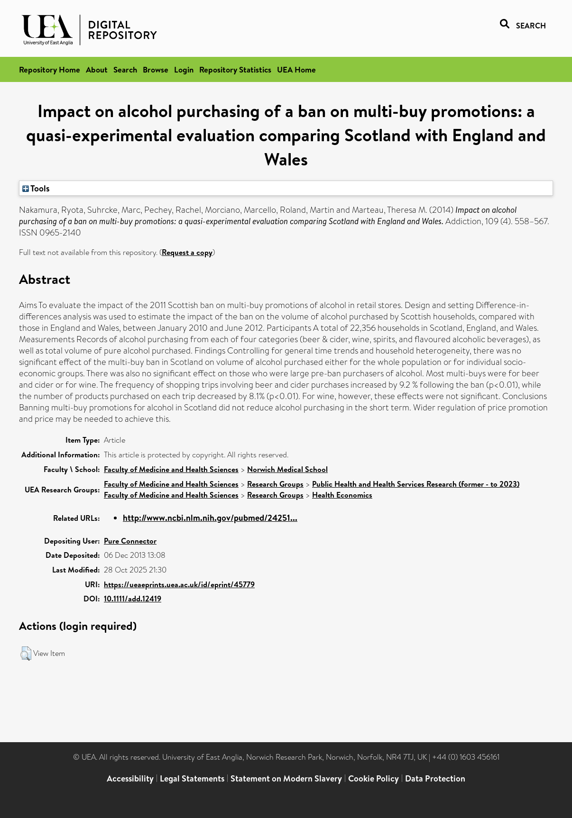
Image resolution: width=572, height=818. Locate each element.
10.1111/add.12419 (132, 598)
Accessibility (130, 778)
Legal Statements (192, 778)
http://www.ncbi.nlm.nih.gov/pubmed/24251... (210, 518)
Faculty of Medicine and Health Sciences (171, 469)
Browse (155, 69)
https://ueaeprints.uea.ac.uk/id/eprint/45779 (179, 584)
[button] (25, 653)
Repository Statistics (235, 69)
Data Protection (435, 778)
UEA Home (296, 69)
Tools (36, 188)
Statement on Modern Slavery (286, 778)
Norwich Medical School (287, 469)
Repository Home (49, 69)
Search (125, 69)
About (97, 69)
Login (184, 69)
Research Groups (275, 484)
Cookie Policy (373, 778)
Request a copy (187, 252)
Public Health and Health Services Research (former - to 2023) (415, 484)
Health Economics (342, 495)
